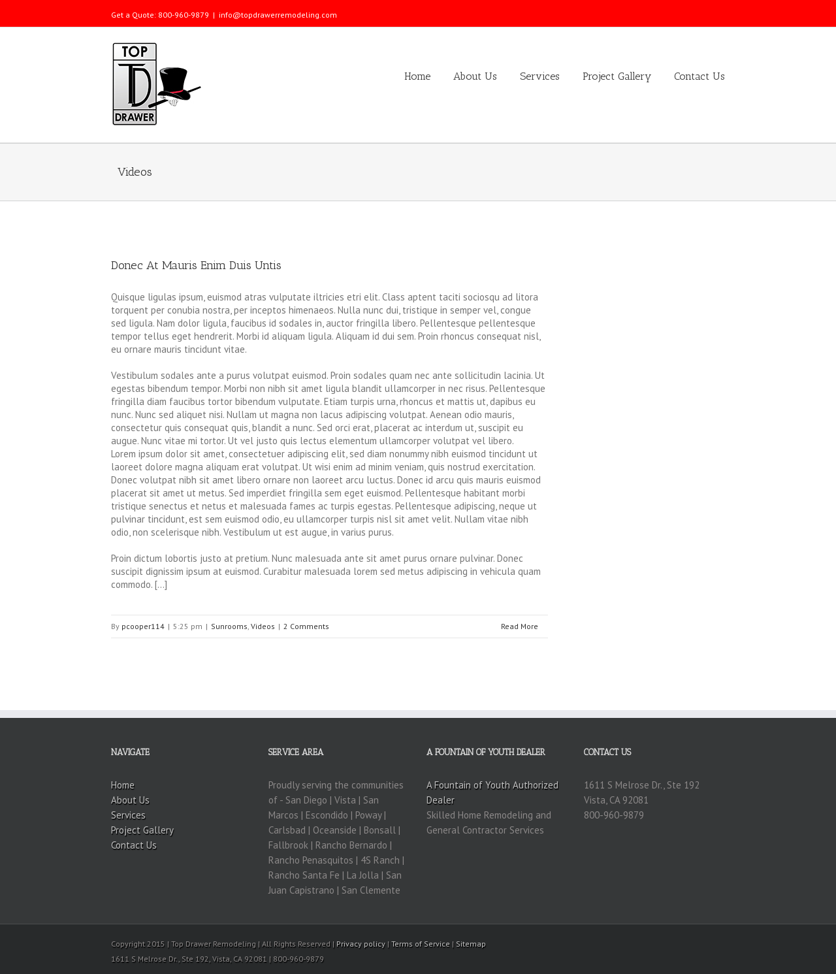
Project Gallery (617, 76)
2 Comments (306, 626)
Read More (519, 626)
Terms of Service (420, 944)
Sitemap (471, 944)
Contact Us (699, 76)
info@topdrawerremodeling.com (278, 15)
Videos (263, 626)
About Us (475, 76)
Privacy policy (360, 944)
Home (417, 76)
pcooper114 (143, 626)
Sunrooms (229, 626)
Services (540, 76)
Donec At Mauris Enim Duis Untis (196, 265)
